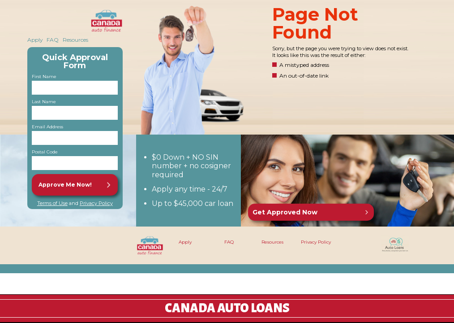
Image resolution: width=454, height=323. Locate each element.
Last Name (44, 102)
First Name (44, 76)
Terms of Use (52, 203)
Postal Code (45, 152)
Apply (35, 39)
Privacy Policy (96, 203)
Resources (75, 39)
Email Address (47, 127)
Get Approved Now (285, 212)
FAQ (53, 39)
